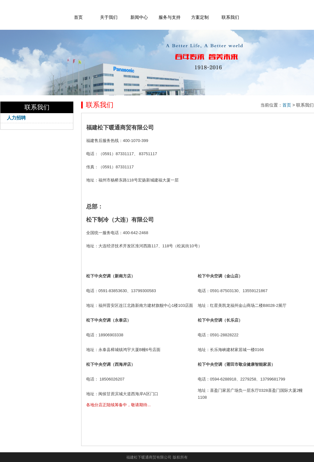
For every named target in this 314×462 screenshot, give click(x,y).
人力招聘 (16, 117)
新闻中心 (139, 17)
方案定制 (200, 17)
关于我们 (109, 17)
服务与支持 (170, 17)
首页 (78, 17)
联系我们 (230, 17)
